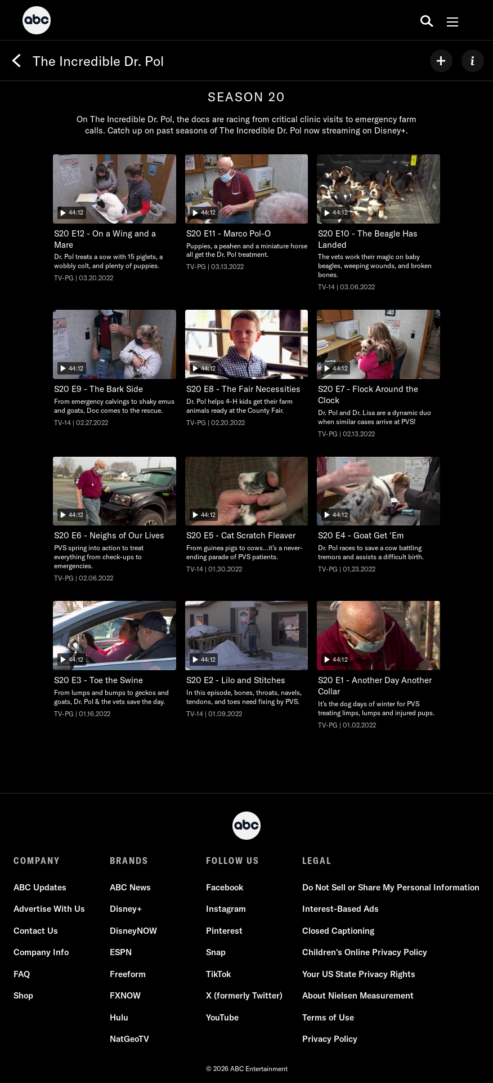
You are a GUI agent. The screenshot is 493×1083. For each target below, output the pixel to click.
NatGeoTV (129, 1038)
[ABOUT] (472, 61)
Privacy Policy (329, 1038)
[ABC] (37, 22)
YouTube (222, 1017)
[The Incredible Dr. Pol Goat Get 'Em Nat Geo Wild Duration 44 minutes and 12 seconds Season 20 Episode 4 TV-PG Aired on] (378, 515)
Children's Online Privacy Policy (364, 952)
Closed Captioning (338, 930)
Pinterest (224, 930)
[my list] (441, 61)
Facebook (224, 887)
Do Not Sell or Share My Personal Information (390, 887)
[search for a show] (426, 20)
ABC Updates (40, 887)
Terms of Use (328, 1017)
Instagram (226, 908)
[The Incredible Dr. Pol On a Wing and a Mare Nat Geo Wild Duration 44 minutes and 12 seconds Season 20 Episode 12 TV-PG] (114, 218)
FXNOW (125, 995)
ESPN (121, 952)
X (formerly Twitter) (244, 995)
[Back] (16, 61)
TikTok (218, 974)
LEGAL (316, 860)
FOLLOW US (232, 860)
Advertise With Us (49, 908)
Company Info (41, 952)
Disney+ (126, 908)
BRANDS (129, 860)
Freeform (128, 974)
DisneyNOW (133, 930)
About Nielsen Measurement (358, 995)
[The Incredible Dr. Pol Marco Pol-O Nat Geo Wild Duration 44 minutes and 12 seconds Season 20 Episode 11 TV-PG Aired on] (246, 213)
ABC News (130, 887)
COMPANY (37, 860)
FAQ (22, 974)
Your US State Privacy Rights (358, 974)
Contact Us (36, 930)
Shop (23, 995)
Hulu (119, 1017)
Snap (216, 952)
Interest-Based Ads (340, 908)
